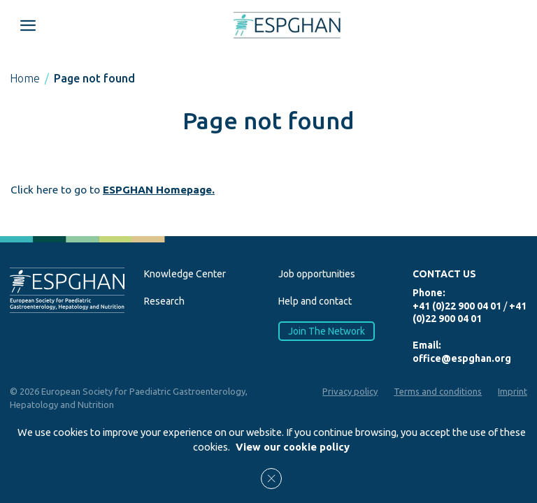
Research (164, 301)
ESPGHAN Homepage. (159, 190)
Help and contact (315, 301)
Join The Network (326, 330)
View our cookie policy (293, 447)
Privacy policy (350, 391)
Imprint (512, 391)
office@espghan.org (462, 358)
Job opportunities (316, 273)
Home (25, 78)
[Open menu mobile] (28, 25)
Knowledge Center (185, 273)
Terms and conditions (438, 391)
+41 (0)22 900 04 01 (457, 306)
